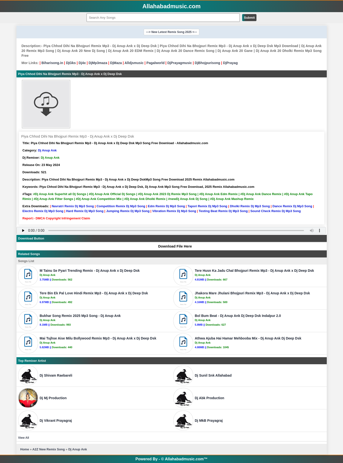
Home (24, 449)
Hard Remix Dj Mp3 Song (85, 211)
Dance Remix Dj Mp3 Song (292, 206)
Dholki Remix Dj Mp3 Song (250, 206)
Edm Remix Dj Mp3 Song (166, 206)
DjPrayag (230, 63)
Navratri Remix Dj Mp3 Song (73, 206)
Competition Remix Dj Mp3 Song (120, 206)
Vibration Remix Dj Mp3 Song (174, 211)
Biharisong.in (52, 63)
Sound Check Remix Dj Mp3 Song (275, 211)
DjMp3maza (98, 63)
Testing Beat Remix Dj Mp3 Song (223, 211)
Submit (249, 17)
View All (23, 437)
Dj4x (82, 63)
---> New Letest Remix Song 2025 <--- (171, 32)
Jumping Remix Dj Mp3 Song (128, 211)
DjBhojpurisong (207, 63)
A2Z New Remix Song (49, 449)
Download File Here (172, 246)
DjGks (71, 63)
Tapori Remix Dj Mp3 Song (207, 206)
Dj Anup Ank (47, 150)
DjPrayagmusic (179, 63)
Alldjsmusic (134, 63)
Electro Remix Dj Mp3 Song (43, 211)
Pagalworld (155, 63)
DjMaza (116, 63)
